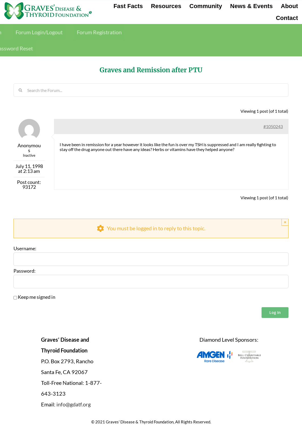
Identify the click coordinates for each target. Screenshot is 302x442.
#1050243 (273, 126)
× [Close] (285, 222)
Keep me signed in (36, 297)
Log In (275, 312)
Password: (24, 271)
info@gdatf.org (73, 404)
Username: (24, 248)
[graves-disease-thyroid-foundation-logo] (48, 4)
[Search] (20, 90)
